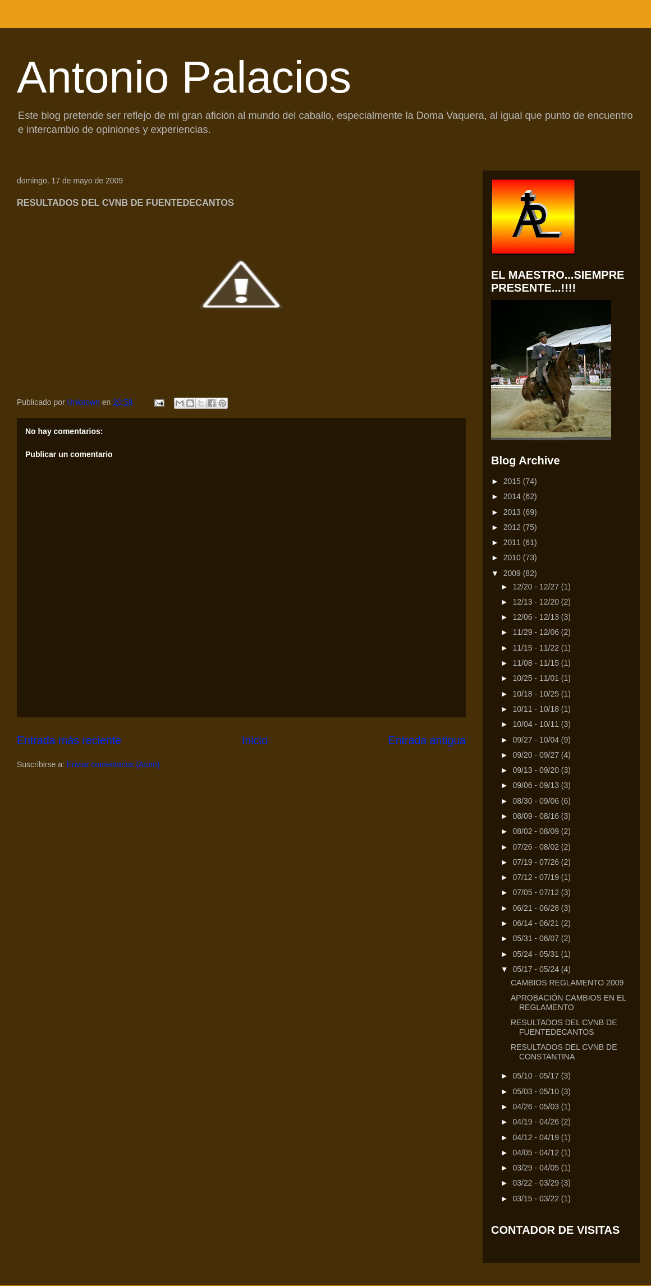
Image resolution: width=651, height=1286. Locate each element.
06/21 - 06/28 (536, 908)
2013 (513, 512)
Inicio (255, 740)
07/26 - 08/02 (536, 846)
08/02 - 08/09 (536, 831)
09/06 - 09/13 (536, 785)
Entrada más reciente (69, 740)
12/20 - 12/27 (536, 586)
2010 (513, 557)
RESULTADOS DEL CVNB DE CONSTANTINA (564, 1052)
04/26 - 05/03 (536, 1106)
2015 (513, 481)
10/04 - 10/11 (536, 724)
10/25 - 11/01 (536, 678)
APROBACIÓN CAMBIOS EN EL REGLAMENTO (568, 1002)
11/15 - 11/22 (536, 647)
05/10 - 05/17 (536, 1075)
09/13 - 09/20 (536, 770)
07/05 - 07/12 (536, 892)
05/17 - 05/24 (536, 969)
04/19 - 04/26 (536, 1121)
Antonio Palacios (184, 77)
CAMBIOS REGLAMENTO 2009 (567, 982)
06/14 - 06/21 (536, 923)
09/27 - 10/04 (536, 739)
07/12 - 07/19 (536, 877)
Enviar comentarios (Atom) (113, 764)
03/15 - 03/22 (536, 1198)
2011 (513, 542)
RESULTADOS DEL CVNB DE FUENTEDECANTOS (564, 1027)
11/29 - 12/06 (536, 632)
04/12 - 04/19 (536, 1137)
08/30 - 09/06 (536, 800)
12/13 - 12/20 (536, 601)
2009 (513, 573)
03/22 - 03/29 (536, 1182)
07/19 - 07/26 (536, 862)
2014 (513, 496)
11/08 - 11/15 (536, 662)
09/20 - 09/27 (536, 754)
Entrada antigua (427, 740)
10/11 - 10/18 (536, 708)
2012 (513, 527)
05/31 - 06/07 (536, 938)
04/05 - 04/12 (536, 1152)
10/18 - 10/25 (536, 693)
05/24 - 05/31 (536, 953)
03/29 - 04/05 (536, 1167)
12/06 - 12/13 (536, 616)
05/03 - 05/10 (536, 1091)
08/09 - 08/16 (536, 816)
